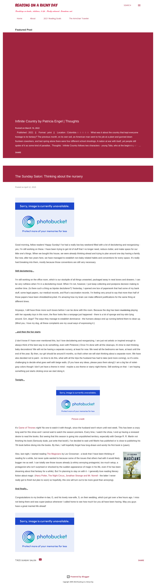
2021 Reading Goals (51, 18)
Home (18, 18)
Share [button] (18, 152)
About (31, 18)
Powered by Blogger (78, 576)
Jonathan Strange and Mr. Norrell (82, 475)
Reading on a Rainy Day (36, 5)
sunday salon (28, 560)
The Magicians (54, 454)
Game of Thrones (26, 428)
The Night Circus (56, 475)
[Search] (127, 5)
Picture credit (78, 419)
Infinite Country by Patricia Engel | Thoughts (47, 121)
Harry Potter (41, 475)
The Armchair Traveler (77, 18)
